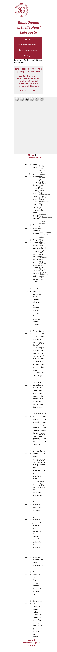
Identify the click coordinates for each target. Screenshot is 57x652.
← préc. (20, 90)
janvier (35, 76)
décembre (34, 86)
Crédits (31, 645)
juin (21, 81)
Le (28, 50)
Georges (40, 347)
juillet (27, 81)
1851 (38, 71)
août (34, 81)
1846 (34, 69)
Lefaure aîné (39, 485)
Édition (31, 155)
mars (26, 78)
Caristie (42, 433)
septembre (23, 83)
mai (38, 78)
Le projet (28, 55)
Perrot (38, 294)
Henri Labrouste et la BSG (28, 44)
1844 (23, 69)
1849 (26, 71)
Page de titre (23, 76)
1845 (28, 69)
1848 (21, 71)
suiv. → (36, 90)
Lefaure (40, 372)
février (19, 78)
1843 (17, 69)
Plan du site (31, 640)
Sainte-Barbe (42, 189)
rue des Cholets (37, 312)
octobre (34, 83)
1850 (32, 71)
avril (33, 78)
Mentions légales (31, 642)
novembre (23, 86)
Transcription (34, 157)
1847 (40, 69)
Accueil (28, 39)
